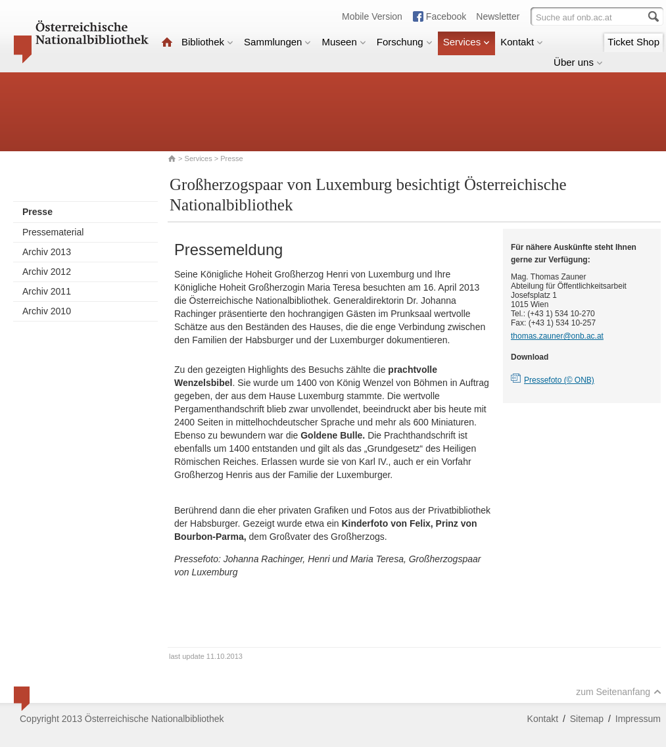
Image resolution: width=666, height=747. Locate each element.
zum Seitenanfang (618, 692)
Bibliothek (207, 41)
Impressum (638, 718)
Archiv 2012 (46, 271)
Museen (343, 41)
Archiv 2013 (46, 252)
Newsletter (497, 16)
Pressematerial (52, 232)
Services (466, 41)
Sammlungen (277, 41)
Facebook (446, 16)
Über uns (578, 62)
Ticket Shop (633, 41)
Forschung (405, 41)
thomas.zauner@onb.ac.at (557, 336)
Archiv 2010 (46, 311)
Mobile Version (372, 16)
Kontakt (521, 41)
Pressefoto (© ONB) (559, 380)
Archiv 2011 (46, 291)
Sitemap (587, 718)
